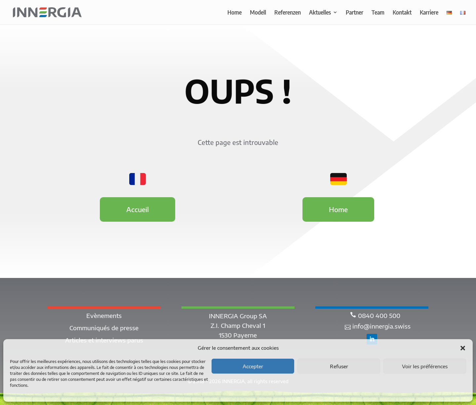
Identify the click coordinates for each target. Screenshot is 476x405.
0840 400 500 (379, 315)
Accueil (137, 209)
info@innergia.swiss (381, 326)
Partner (354, 13)
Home (234, 13)
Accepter (253, 366)
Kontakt (402, 13)
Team (378, 13)
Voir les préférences (425, 366)
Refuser (339, 366)
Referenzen (287, 13)
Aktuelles (320, 13)
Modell (258, 13)
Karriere (429, 13)
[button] (462, 348)
